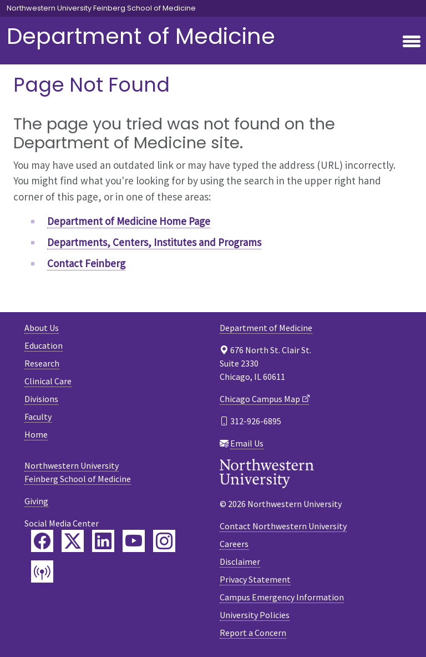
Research (41, 363)
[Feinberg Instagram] (164, 541)
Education (43, 345)
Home (36, 434)
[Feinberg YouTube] (134, 541)
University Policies (255, 614)
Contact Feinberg (86, 263)
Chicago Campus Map (260, 398)
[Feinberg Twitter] (73, 541)
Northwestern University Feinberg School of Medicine (101, 8)
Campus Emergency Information (282, 597)
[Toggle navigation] (411, 42)
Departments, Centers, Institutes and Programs (154, 242)
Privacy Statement (255, 579)
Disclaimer (240, 561)
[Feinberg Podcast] (42, 571)
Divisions (41, 398)
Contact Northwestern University (283, 525)
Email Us (246, 443)
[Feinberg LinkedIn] (103, 541)
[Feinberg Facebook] (42, 541)
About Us (41, 327)
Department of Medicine (141, 36)
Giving (36, 500)
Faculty (38, 416)
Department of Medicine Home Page (128, 221)
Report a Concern (253, 632)
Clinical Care (48, 381)
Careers (234, 543)
